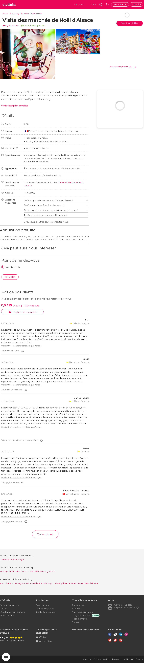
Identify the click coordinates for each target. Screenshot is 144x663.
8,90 (6, 25)
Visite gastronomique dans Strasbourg (33, 583)
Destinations (42, 605)
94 (13, 25)
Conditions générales (92, 659)
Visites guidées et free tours (13, 571)
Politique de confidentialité (123, 659)
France (5, 13)
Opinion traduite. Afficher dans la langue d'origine (21, 346)
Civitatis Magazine (45, 608)
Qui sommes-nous (9, 605)
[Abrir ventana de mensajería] (6, 657)
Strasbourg (14, 13)
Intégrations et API (81, 615)
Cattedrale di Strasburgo (12, 559)
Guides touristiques (45, 612)
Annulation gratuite (35, 25)
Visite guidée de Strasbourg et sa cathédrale (76, 583)
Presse (3, 608)
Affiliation (76, 608)
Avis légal (106, 659)
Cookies (139, 659)
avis (17, 25)
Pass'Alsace (5, 583)
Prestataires (78, 605)
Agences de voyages (82, 612)
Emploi (75, 622)
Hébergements (79, 619)
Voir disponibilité (129, 23)
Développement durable (12, 612)
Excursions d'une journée (31, 13)
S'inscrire (136, 4)
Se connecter (120, 4)
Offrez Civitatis (7, 615)
